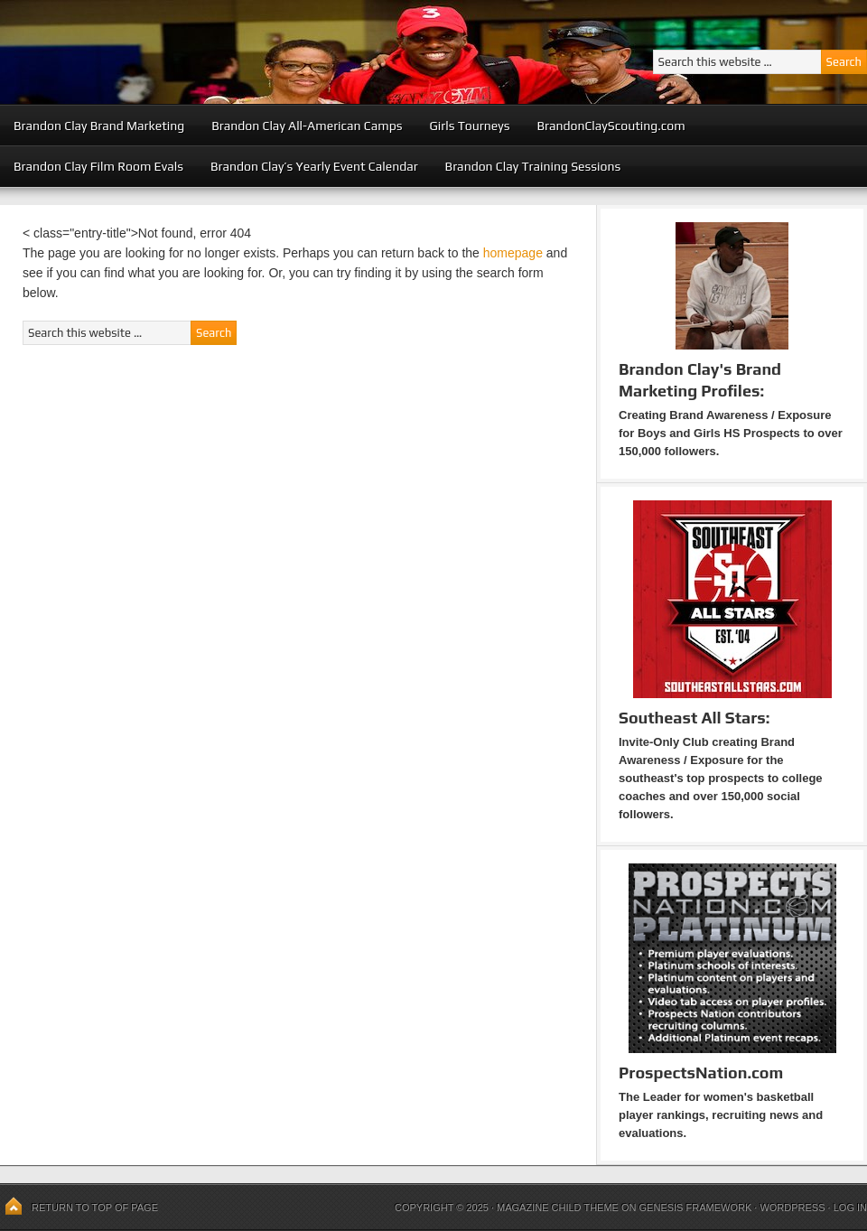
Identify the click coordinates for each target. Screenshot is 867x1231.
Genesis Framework (695, 1207)
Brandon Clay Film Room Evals (98, 166)
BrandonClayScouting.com (610, 125)
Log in (850, 1207)
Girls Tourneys (470, 125)
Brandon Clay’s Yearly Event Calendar (314, 166)
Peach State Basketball (221, 52)
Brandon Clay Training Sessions (533, 166)
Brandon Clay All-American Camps (306, 125)
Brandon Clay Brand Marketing (99, 125)
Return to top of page (95, 1207)
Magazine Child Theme (558, 1207)
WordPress (792, 1207)
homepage (513, 253)
